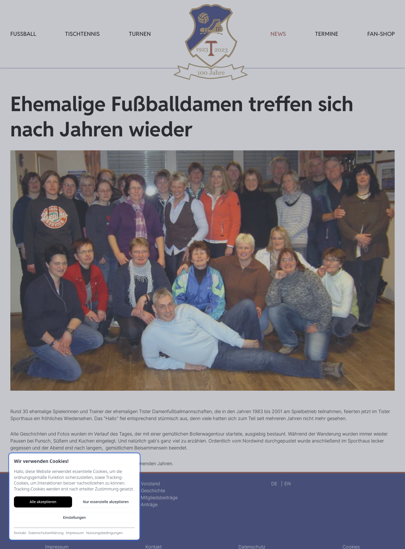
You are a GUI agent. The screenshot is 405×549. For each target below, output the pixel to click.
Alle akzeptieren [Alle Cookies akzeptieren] (43, 501)
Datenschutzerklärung (46, 532)
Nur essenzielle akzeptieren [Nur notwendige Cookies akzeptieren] (106, 501)
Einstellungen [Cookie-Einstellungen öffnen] (74, 517)
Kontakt (20, 532)
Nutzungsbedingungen (104, 532)
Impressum (75, 532)
